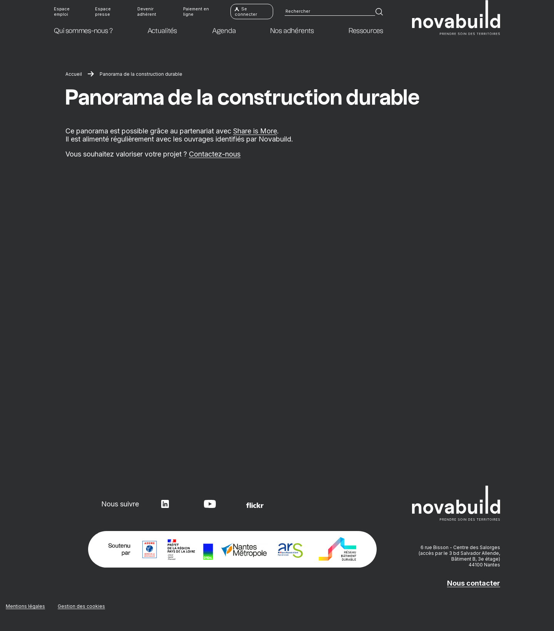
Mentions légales (25, 606)
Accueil (73, 74)
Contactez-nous (214, 154)
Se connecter (246, 11)
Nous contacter (473, 583)
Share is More (255, 131)
